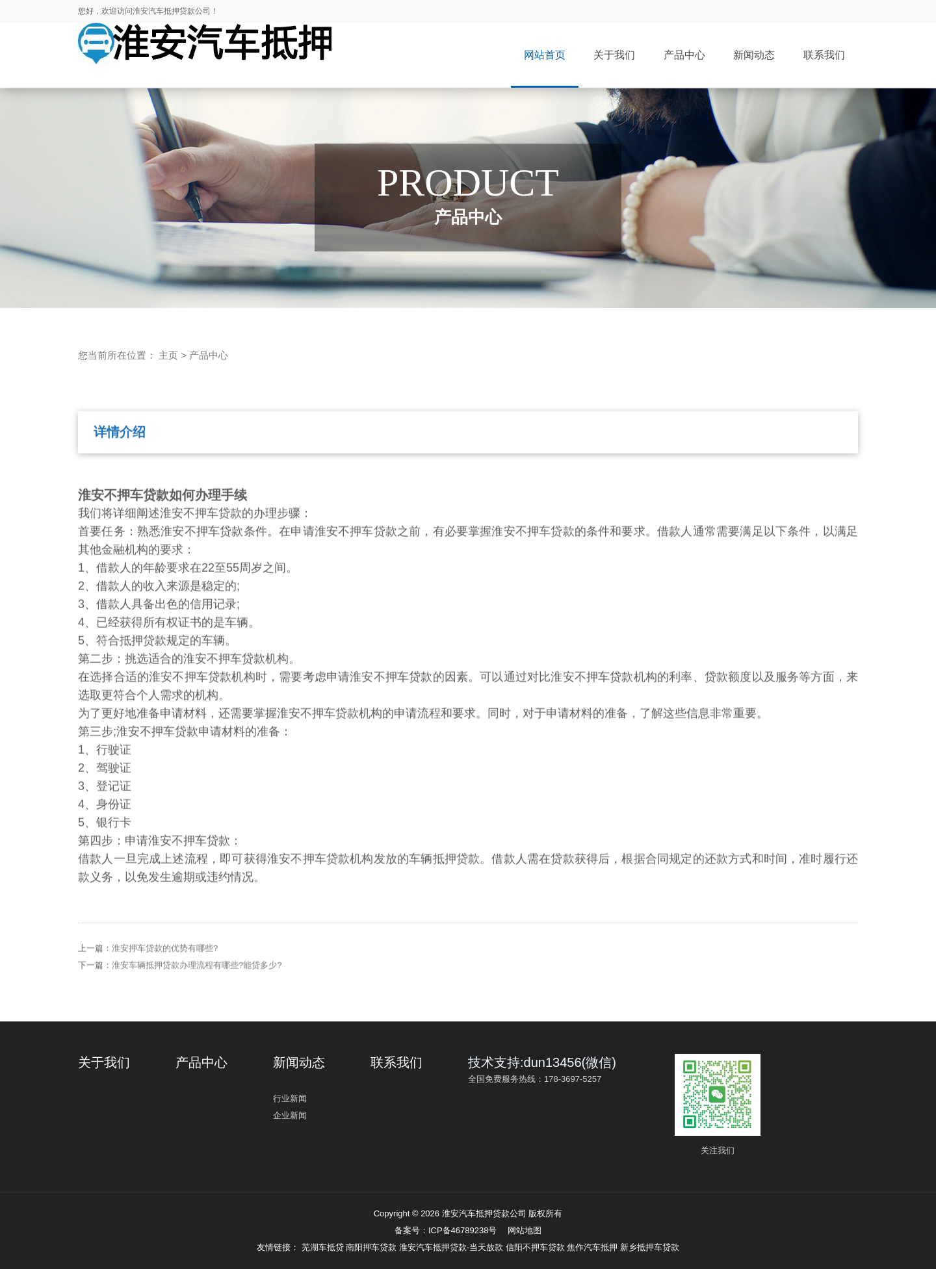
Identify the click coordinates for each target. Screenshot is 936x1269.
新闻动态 (754, 54)
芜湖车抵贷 (324, 1247)
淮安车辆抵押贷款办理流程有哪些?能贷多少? (196, 982)
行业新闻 (290, 1098)
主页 (168, 355)
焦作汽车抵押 (593, 1247)
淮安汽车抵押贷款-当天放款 (452, 1247)
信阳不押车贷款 (536, 1247)
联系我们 (824, 54)
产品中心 (684, 54)
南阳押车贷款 (372, 1247)
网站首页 (545, 54)
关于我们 (614, 54)
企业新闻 (290, 1115)
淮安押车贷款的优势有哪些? (165, 965)
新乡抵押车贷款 (649, 1247)
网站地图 (524, 1230)
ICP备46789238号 (462, 1230)
